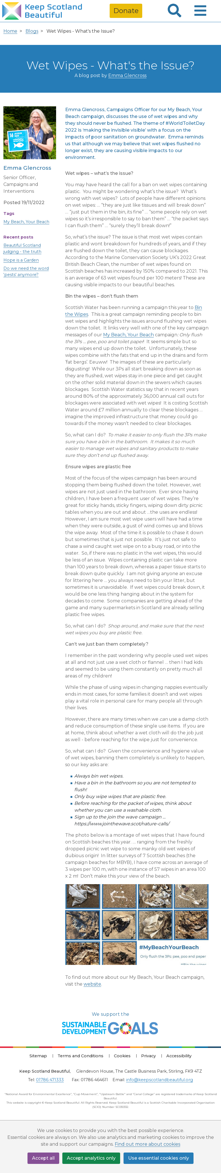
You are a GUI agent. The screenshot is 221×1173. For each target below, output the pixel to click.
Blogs (32, 31)
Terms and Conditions (80, 1055)
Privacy (148, 1055)
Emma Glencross (127, 75)
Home (10, 31)
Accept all (43, 1158)
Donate (126, 11)
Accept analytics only (91, 1158)
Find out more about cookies (147, 1144)
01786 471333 (50, 1079)
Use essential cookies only (158, 1158)
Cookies (122, 1055)
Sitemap (38, 1055)
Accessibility (179, 1055)
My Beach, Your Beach (26, 221)
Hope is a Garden (21, 260)
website (92, 984)
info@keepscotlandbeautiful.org (159, 1079)
